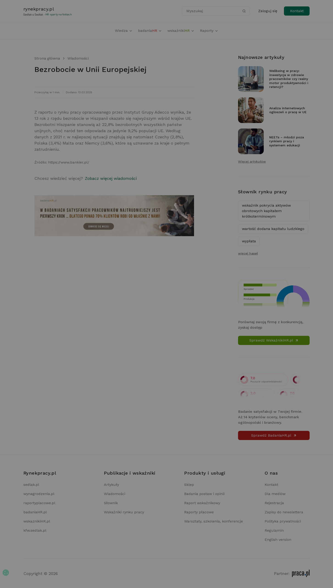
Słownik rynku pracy (262, 191)
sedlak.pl (31, 484)
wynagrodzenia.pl (38, 494)
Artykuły (111, 484)
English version (278, 539)
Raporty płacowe (199, 512)
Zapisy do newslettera (284, 512)
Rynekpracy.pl (39, 473)
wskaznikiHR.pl (36, 521)
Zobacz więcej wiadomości (111, 178)
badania (150, 30)
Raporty (209, 30)
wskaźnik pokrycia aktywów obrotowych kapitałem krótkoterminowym (266, 211)
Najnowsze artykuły (261, 57)
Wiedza (124, 30)
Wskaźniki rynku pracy (124, 512)
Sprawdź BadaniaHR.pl (274, 435)
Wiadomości (78, 58)
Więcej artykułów (252, 161)
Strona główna (47, 58)
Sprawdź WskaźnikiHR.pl (274, 340)
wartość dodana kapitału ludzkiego (273, 229)
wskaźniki (180, 30)
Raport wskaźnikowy (202, 503)
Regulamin (274, 530)
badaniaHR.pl (35, 512)
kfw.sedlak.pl (34, 530)
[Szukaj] (244, 11)
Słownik (111, 503)
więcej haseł (248, 253)
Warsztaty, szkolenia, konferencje (213, 521)
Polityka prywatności (283, 521)
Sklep (189, 484)
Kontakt (297, 11)
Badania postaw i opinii (204, 494)
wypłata (249, 241)
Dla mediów (275, 494)
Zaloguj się (267, 11)
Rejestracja (274, 503)
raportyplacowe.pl (39, 503)
